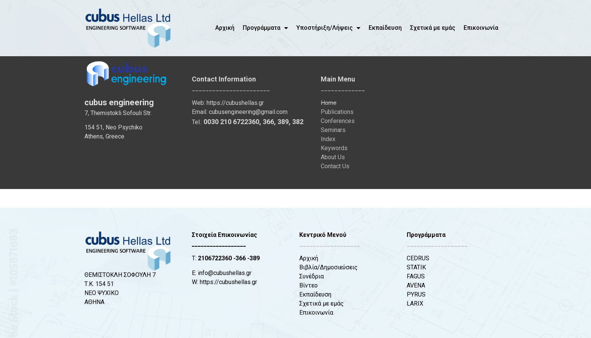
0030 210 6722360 (231, 122)
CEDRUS (418, 258)
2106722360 (215, 258)
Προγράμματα (265, 28)
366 (268, 122)
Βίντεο (308, 285)
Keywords (334, 148)
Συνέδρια (311, 276)
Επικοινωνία (481, 27)
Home (329, 102)
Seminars (333, 130)
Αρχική (224, 27)
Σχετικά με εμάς (432, 27)
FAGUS (416, 276)
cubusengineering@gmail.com (248, 111)
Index (328, 139)
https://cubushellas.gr (235, 102)
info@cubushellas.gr (224, 273)
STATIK (416, 267)
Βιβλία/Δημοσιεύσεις (328, 267)
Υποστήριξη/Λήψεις (328, 28)
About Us (333, 157)
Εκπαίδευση (385, 27)
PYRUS (416, 294)
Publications (337, 111)
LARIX (415, 303)
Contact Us (335, 166)
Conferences (338, 120)
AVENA (416, 285)
